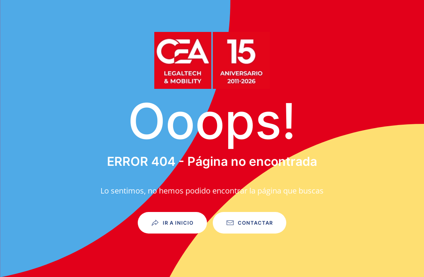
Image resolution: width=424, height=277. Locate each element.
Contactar (249, 223)
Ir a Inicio (172, 223)
